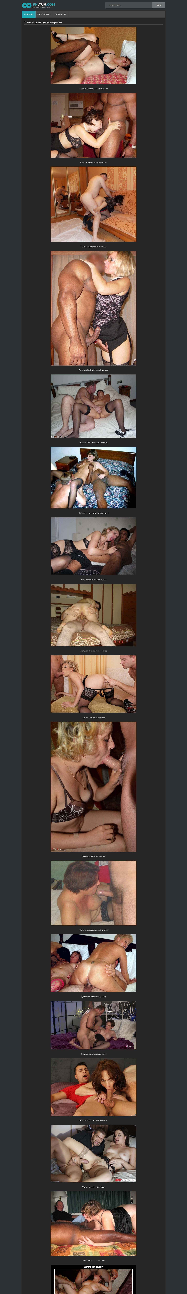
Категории (43, 14)
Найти (158, 5)
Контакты (61, 14)
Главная (28, 14)
